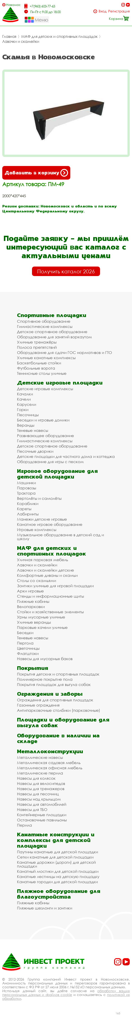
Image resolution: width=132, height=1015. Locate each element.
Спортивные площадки (51, 315)
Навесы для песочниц (38, 794)
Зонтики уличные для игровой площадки (55, 586)
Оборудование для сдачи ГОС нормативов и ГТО (64, 352)
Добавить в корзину (36, 173)
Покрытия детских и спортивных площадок (58, 674)
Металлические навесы (40, 757)
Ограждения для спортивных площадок (55, 700)
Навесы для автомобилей (41, 804)
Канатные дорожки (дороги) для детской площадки (56, 864)
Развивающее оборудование (45, 436)
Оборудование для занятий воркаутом (54, 337)
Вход (103, 11)
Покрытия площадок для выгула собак (54, 684)
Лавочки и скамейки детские (45, 570)
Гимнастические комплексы (44, 326)
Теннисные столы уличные (41, 373)
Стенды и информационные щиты (50, 596)
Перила (24, 825)
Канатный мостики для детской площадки (57, 871)
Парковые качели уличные (42, 627)
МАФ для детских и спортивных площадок (59, 36)
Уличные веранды (34, 622)
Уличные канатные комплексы (46, 358)
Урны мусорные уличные (41, 617)
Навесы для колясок (36, 778)
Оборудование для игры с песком (50, 462)
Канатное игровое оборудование (49, 524)
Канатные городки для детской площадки (57, 882)
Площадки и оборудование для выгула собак (63, 722)
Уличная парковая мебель (42, 560)
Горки (22, 409)
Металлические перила (40, 773)
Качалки (25, 394)
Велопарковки (31, 607)
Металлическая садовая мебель (49, 763)
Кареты (24, 509)
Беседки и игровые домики (43, 420)
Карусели (26, 404)
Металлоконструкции (50, 751)
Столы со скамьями (36, 580)
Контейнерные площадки (41, 815)
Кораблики (27, 503)
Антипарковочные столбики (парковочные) (58, 710)
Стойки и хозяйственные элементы (50, 612)
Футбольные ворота (36, 368)
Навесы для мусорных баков (45, 659)
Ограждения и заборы (50, 694)
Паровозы (26, 488)
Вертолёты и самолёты (39, 498)
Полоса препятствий (37, 347)
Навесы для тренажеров (40, 789)
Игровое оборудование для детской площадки (57, 473)
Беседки (25, 633)
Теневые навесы (32, 430)
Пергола (25, 643)
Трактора (26, 493)
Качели (24, 399)
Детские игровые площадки (60, 382)
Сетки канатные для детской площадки (55, 857)
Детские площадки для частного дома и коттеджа (66, 456)
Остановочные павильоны (42, 820)
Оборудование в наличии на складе (58, 738)
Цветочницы (28, 648)
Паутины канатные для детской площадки (57, 852)
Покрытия (32, 668)
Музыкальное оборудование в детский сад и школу (60, 537)
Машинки (26, 483)
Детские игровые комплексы (45, 389)
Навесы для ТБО (32, 809)
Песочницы (28, 415)
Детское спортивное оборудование (52, 332)
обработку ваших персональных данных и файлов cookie (66, 993)
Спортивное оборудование (43, 321)
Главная (9, 36)
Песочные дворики (35, 451)
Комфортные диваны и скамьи (47, 575)
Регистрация (119, 11)
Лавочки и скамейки (20, 41)
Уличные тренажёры (36, 342)
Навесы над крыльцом (39, 799)
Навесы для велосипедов (41, 783)
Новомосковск (13, 5)
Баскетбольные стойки (39, 363)
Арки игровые (30, 591)
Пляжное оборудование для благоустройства (58, 894)
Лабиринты (28, 514)
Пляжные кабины (33, 601)
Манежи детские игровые (42, 519)
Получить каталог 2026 (66, 271)
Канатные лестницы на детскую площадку (58, 876)
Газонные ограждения (38, 705)
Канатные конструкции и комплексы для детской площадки (55, 840)
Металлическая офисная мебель (49, 768)
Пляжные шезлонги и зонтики (44, 908)
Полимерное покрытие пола (45, 679)
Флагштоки (28, 653)
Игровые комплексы (36, 530)
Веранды (25, 425)
